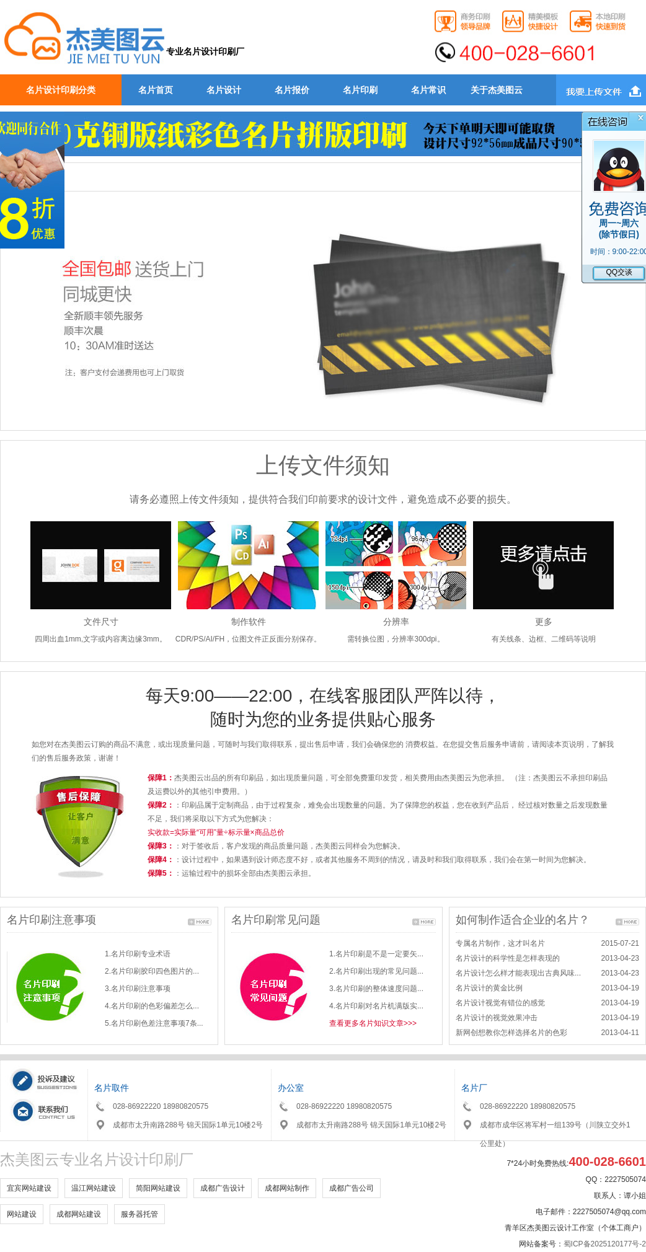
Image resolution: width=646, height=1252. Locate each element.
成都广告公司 (351, 1188)
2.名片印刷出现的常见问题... (376, 971)
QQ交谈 (619, 272)
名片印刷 (360, 90)
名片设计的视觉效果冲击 (497, 1017)
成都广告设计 (222, 1188)
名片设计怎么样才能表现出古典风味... (518, 973)
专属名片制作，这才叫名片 (500, 943)
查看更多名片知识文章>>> (373, 1023)
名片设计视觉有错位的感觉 (500, 1003)
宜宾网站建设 (29, 1188)
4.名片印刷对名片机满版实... (376, 1006)
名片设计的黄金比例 (489, 988)
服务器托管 (139, 1214)
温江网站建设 (93, 1188)
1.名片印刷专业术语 (137, 954)
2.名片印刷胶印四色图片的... (152, 971)
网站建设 (22, 1214)
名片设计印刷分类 (60, 90)
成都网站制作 (287, 1188)
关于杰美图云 (497, 90)
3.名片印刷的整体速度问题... (376, 988)
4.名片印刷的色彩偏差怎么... (152, 1006)
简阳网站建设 (158, 1188)
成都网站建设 (78, 1214)
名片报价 (292, 90)
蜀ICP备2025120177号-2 (605, 1244)
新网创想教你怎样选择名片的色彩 (511, 1032)
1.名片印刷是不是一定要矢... (376, 954)
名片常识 (428, 90)
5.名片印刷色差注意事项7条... (154, 1023)
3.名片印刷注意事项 (137, 988)
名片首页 (155, 90)
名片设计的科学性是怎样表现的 (508, 958)
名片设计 (223, 90)
